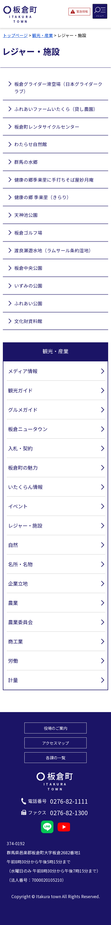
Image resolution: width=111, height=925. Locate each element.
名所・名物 (20, 564)
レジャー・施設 (25, 525)
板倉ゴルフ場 (28, 232)
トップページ (15, 35)
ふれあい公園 (28, 303)
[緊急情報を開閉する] (79, 11)
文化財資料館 (28, 321)
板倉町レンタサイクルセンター (46, 126)
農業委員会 (20, 622)
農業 (13, 602)
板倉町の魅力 (23, 467)
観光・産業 (42, 35)
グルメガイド (23, 409)
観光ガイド (20, 390)
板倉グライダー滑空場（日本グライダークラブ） (58, 87)
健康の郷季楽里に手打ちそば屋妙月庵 (54, 179)
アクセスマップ (55, 743)
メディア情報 (22, 371)
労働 (13, 660)
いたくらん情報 (25, 487)
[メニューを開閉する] (100, 11)
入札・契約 (20, 448)
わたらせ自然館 (30, 144)
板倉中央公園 (28, 268)
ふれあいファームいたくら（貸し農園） (56, 109)
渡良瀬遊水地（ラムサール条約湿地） (53, 250)
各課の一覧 (55, 757)
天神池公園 (26, 215)
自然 (13, 544)
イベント (18, 506)
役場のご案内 (55, 728)
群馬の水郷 (26, 162)
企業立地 (18, 583)
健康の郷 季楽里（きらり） (42, 197)
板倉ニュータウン (27, 429)
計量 (13, 680)
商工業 (15, 641)
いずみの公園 (28, 285)
